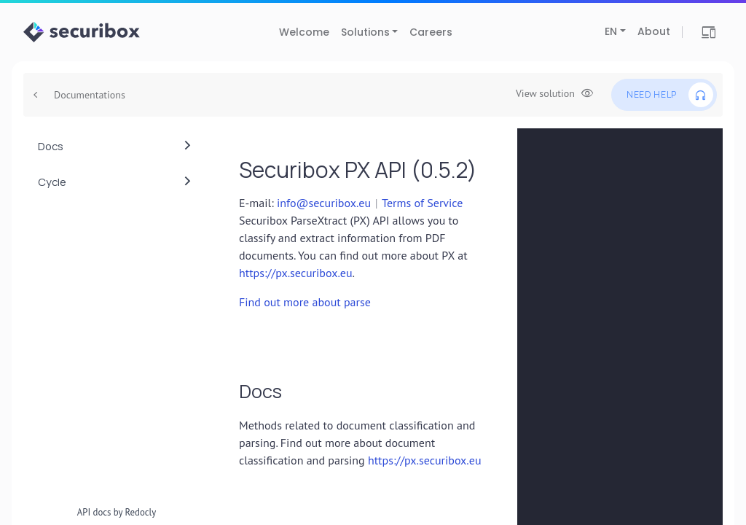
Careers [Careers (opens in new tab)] (430, 32)
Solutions (365, 32)
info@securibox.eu (324, 202)
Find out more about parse (305, 302)
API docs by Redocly (117, 512)
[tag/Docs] (231, 391)
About (653, 31)
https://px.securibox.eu (296, 272)
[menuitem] (116, 146)
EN (611, 31)
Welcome (304, 32)
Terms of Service (422, 202)
